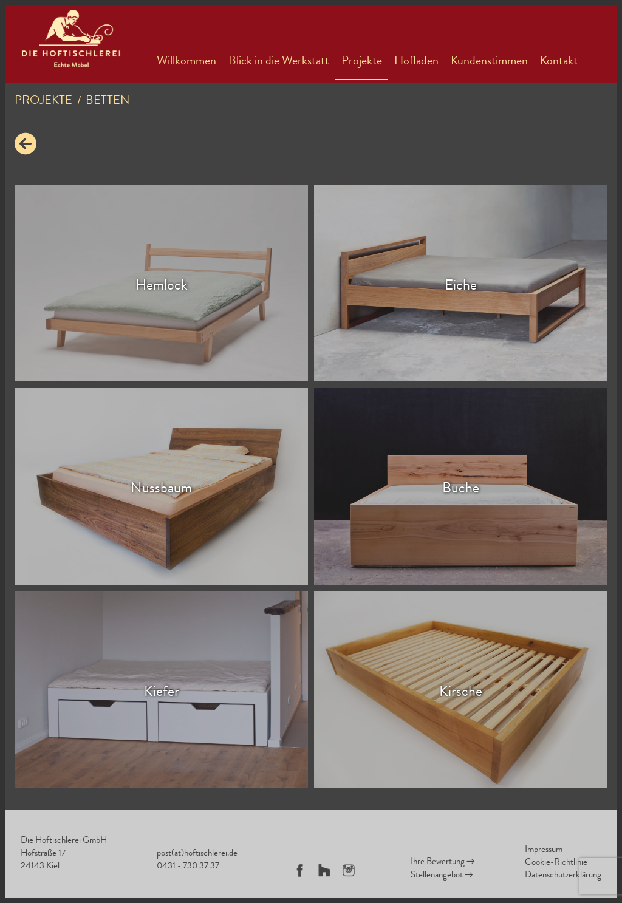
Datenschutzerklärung (563, 876)
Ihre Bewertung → (443, 862)
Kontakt (559, 62)
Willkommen (186, 62)
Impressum (543, 850)
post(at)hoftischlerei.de (197, 854)
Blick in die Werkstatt (278, 62)
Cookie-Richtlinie (556, 863)
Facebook (300, 870)
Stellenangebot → (442, 876)
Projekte (361, 62)
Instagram (349, 870)
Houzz (324, 870)
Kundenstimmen (489, 62)
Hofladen (416, 62)
